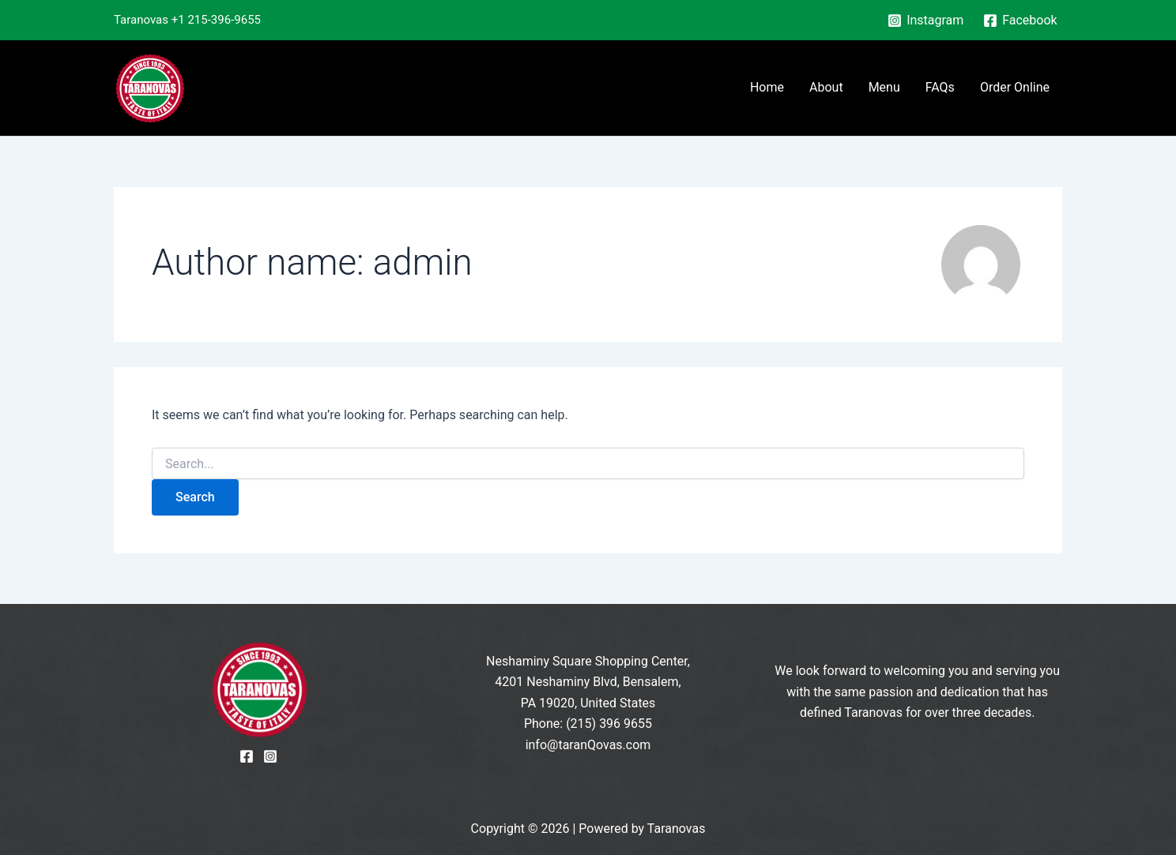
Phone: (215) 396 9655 (588, 723)
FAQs (940, 87)
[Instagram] (926, 20)
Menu (884, 87)
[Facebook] (1020, 20)
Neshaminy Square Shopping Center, (588, 661)
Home (767, 87)
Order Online (1015, 87)
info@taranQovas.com (588, 744)
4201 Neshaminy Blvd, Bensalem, (587, 681)
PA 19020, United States (588, 703)
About (826, 87)
